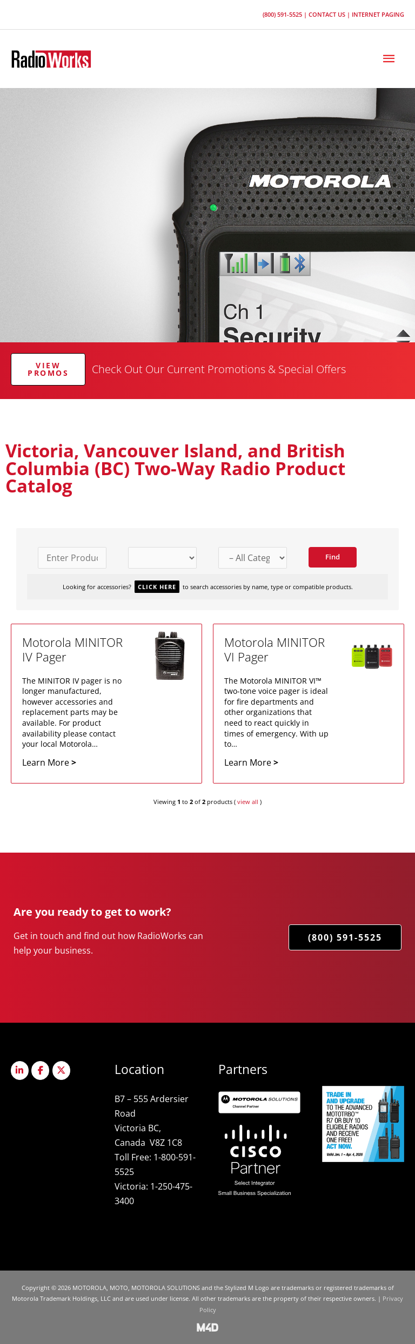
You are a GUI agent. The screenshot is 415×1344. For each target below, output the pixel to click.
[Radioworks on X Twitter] (61, 1070)
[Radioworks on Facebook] (40, 1070)
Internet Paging (378, 14)
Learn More (49, 762)
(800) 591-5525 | (286, 14)
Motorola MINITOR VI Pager (274, 649)
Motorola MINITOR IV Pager (72, 649)
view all (247, 802)
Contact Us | (330, 14)
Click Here (157, 587)
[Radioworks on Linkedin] (20, 1070)
